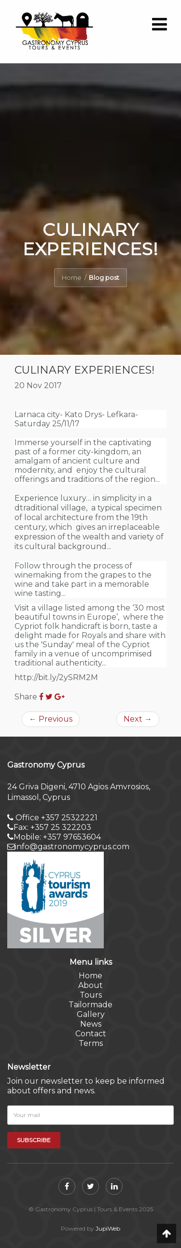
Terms (91, 1043)
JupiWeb (108, 1228)
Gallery (91, 1014)
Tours (91, 995)
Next (138, 719)
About (90, 985)
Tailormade (90, 1004)
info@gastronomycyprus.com (68, 846)
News (90, 1024)
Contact (90, 1033)
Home (72, 277)
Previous (50, 719)
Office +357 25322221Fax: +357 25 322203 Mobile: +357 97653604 (54, 827)
